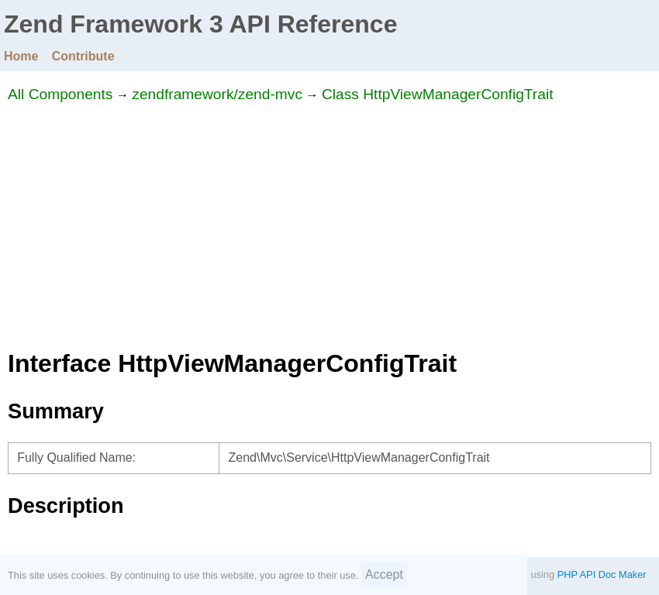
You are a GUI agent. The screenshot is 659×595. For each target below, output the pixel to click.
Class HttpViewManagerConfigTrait (438, 94)
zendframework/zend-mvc (217, 94)
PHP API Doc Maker (602, 574)
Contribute (83, 56)
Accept (384, 574)
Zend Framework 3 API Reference (200, 24)
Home (21, 56)
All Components (60, 94)
